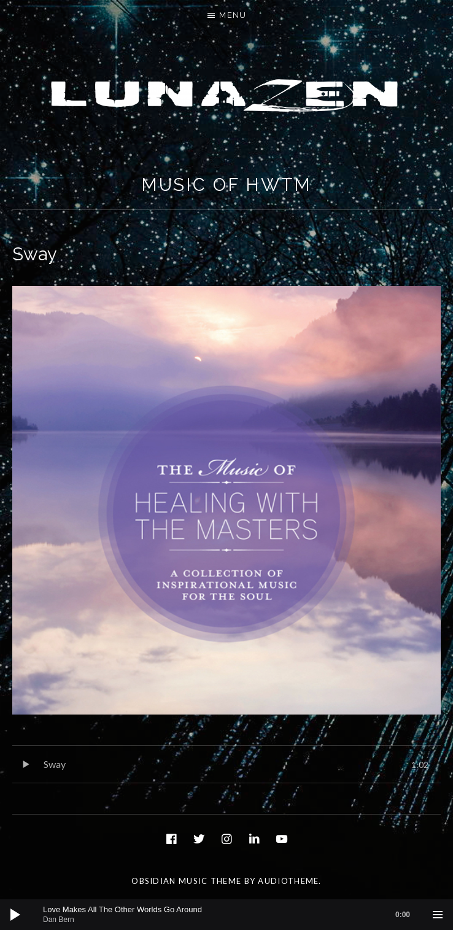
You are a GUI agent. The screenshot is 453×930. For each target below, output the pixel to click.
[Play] (15, 914)
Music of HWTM (226, 184)
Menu (232, 15)
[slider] (232, 914)
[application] (226, 914)
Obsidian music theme (186, 881)
